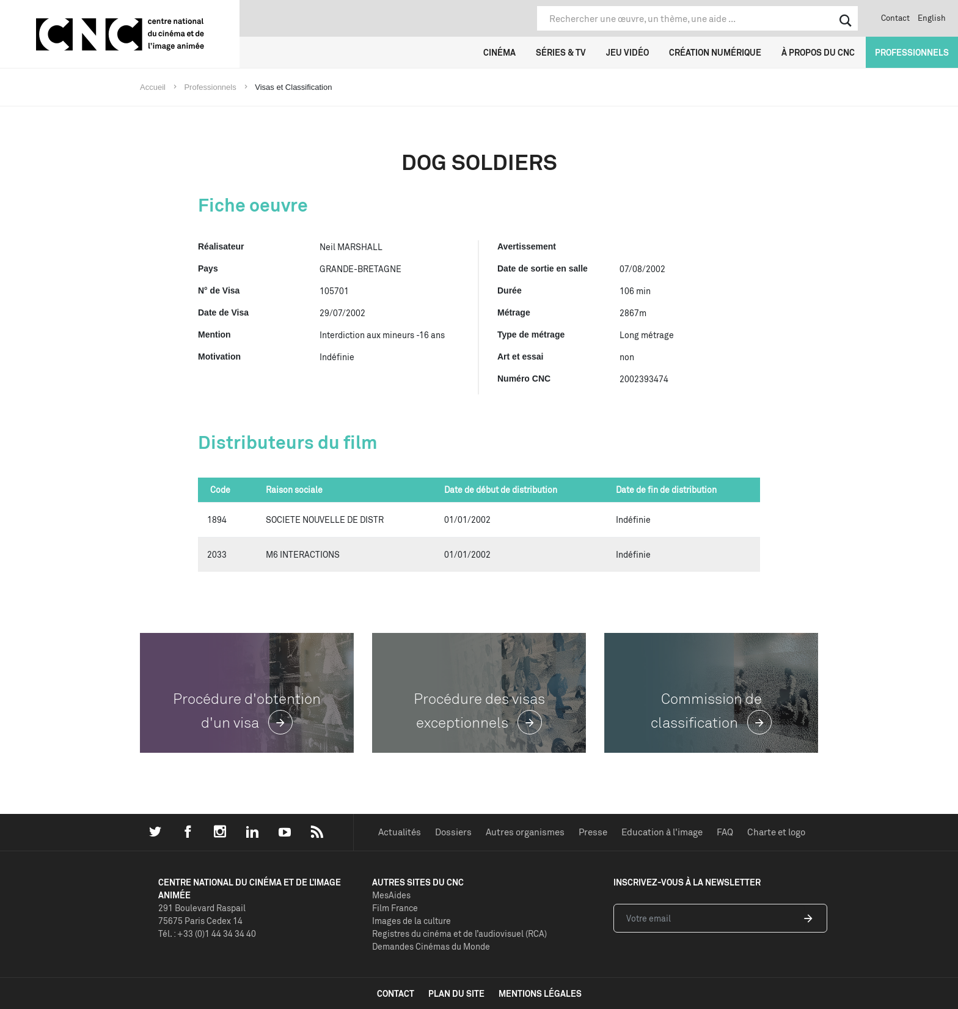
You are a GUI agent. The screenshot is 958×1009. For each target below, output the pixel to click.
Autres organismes (525, 832)
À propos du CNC (818, 52)
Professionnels (912, 52)
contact (395, 993)
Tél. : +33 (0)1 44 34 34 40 (207, 933)
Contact (895, 18)
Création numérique (715, 52)
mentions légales (540, 993)
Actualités (399, 832)
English (932, 18)
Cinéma (499, 52)
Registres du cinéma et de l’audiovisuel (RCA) (459, 933)
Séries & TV (561, 52)
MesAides (391, 895)
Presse (593, 832)
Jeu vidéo (627, 52)
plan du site (456, 993)
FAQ (725, 832)
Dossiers (453, 832)
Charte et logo (776, 832)
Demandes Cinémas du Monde (431, 946)
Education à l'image (662, 832)
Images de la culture (411, 920)
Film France (395, 908)
